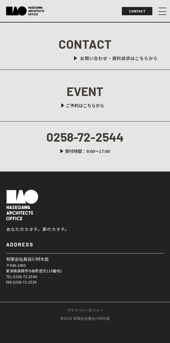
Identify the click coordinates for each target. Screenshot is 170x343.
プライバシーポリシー (85, 310)
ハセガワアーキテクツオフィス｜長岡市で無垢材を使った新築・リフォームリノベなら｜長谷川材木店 (25, 11)
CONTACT (137, 11)
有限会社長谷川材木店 (37, 205)
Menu (162, 11)
